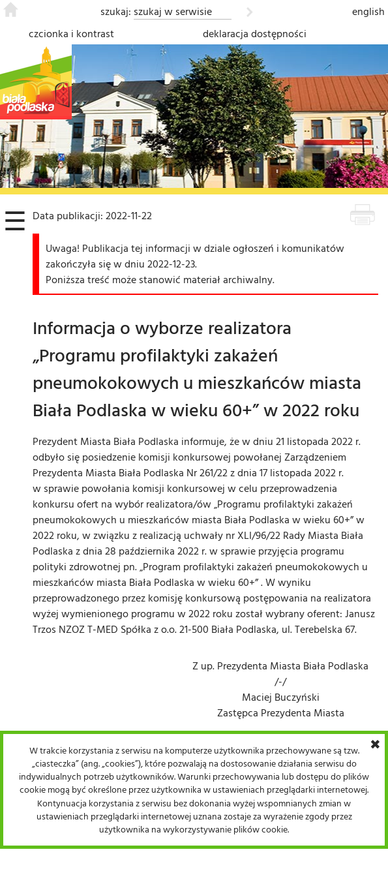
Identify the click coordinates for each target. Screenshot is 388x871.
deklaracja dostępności (254, 33)
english (368, 11)
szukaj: (115, 11)
